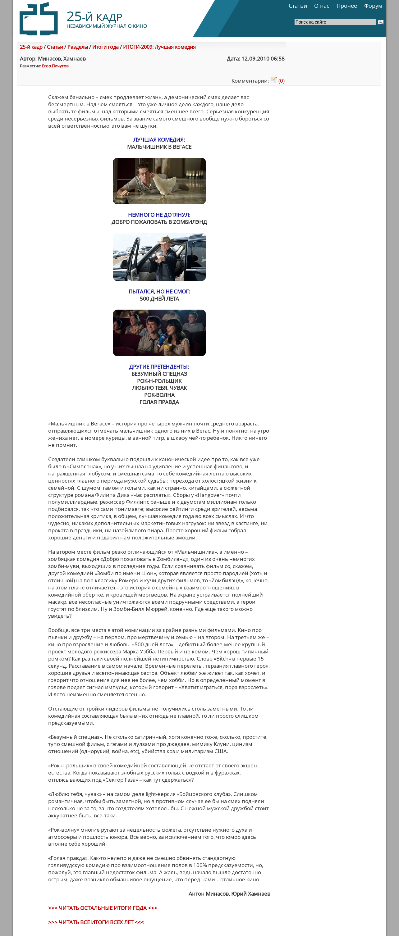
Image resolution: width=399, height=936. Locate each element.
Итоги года (105, 46)
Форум (373, 5)
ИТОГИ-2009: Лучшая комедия (159, 46)
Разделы (77, 46)
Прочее (347, 5)
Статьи (298, 5)
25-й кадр (31, 46)
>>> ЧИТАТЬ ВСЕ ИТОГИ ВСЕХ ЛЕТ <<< (96, 922)
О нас (321, 5)
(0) (277, 80)
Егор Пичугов (55, 66)
